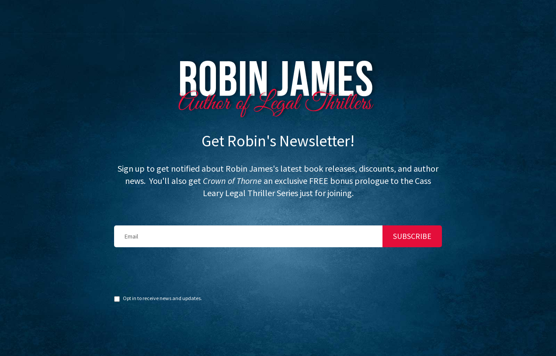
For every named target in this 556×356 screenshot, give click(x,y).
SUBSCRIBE (412, 216)
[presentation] (180, 250)
